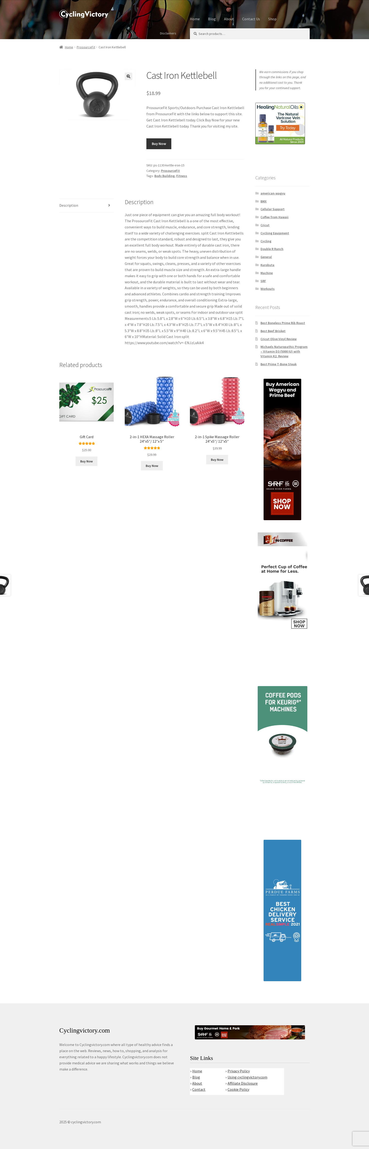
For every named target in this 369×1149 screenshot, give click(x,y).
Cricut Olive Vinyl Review (279, 339)
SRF (263, 281)
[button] (128, 76)
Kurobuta (267, 265)
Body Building (164, 176)
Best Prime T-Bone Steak (279, 364)
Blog (212, 18)
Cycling (266, 241)
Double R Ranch (272, 249)
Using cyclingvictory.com (247, 1077)
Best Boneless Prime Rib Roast (283, 323)
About (229, 18)
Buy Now (159, 143)
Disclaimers (168, 33)
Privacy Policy (239, 1071)
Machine (267, 273)
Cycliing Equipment (275, 233)
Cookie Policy (238, 1089)
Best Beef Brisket (273, 331)
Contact (198, 1089)
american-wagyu (273, 193)
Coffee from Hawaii (275, 217)
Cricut (265, 225)
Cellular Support (273, 209)
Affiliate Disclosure (243, 1083)
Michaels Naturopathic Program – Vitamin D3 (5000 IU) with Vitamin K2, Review (284, 351)
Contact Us (251, 18)
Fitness (181, 176)
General (266, 257)
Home (195, 18)
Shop (272, 18)
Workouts (268, 289)
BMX (264, 201)
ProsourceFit (86, 47)
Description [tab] (68, 205)
